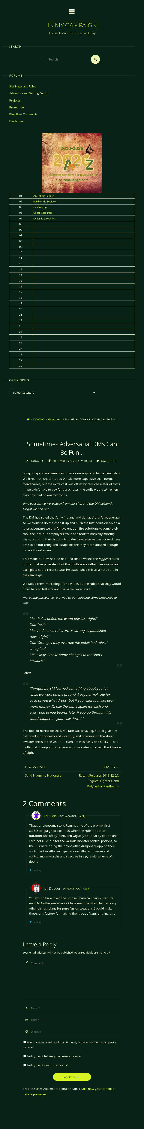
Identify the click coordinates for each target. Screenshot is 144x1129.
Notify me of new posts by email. (48, 1065)
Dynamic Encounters (44, 218)
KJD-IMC (38, 419)
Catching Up (40, 207)
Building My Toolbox (44, 201)
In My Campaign (72, 25)
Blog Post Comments (23, 114)
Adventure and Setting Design (29, 93)
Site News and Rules (22, 86)
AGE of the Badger (43, 195)
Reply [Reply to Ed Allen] (82, 816)
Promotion (16, 107)
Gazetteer (54, 419)
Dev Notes (16, 121)
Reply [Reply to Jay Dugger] (86, 888)
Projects (14, 100)
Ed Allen (50, 816)
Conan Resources (42, 212)
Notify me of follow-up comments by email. (54, 1056)
